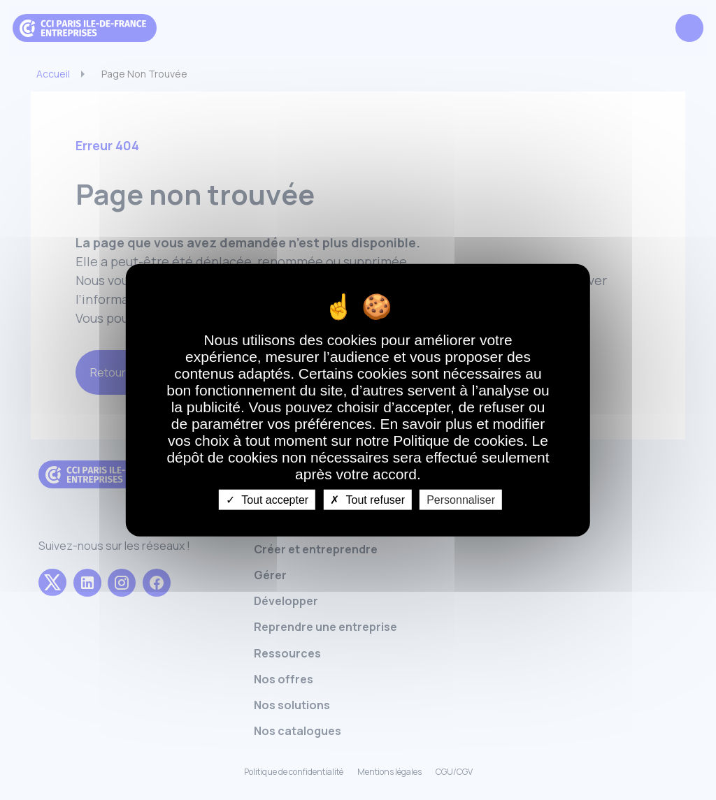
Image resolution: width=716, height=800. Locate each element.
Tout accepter (267, 500)
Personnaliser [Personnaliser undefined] (461, 500)
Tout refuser (367, 500)
